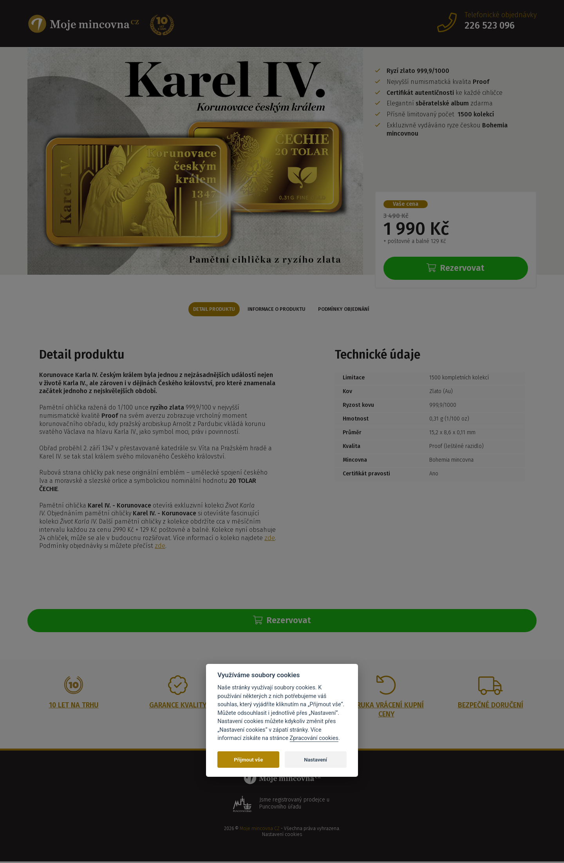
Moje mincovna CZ (260, 830)
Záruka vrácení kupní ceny (386, 711)
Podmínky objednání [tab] (350, 309)
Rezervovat (455, 268)
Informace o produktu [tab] (276, 309)
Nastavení (315, 760)
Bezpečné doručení (490, 706)
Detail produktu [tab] (207, 309)
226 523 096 (490, 25)
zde (269, 538)
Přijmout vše (248, 760)
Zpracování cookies (314, 738)
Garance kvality (177, 706)
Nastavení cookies (282, 836)
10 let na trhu (74, 706)
